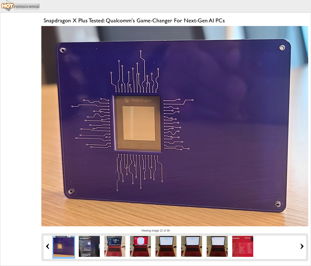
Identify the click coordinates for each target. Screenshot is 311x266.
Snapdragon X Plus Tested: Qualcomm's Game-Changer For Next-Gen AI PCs (134, 20)
